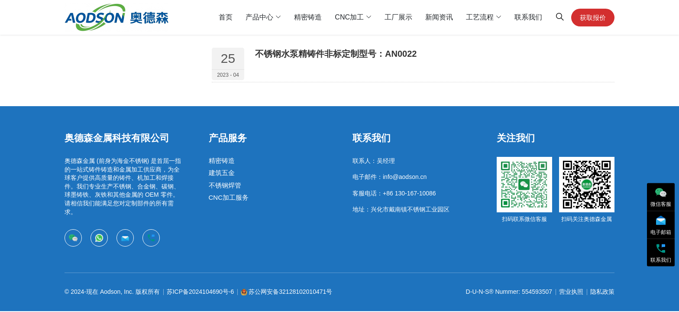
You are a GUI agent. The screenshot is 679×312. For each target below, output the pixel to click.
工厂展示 (398, 17)
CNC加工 (349, 17)
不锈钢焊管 (225, 185)
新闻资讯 (439, 17)
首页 (226, 17)
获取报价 (593, 17)
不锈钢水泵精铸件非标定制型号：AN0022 (336, 53)
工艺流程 (480, 17)
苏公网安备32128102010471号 (290, 291)
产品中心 (259, 17)
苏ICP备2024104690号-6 (200, 291)
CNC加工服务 (229, 197)
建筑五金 (222, 173)
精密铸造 (308, 17)
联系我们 (528, 17)
